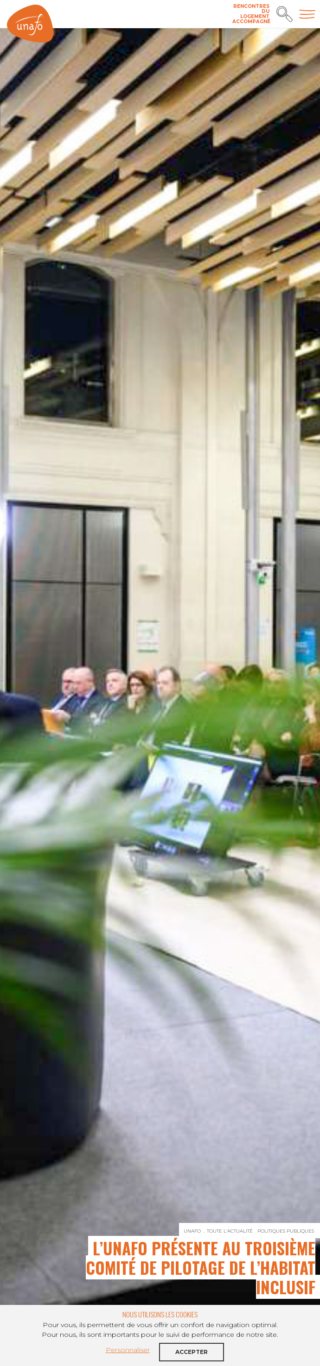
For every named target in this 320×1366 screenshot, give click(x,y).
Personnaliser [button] (128, 1350)
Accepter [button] (191, 1351)
